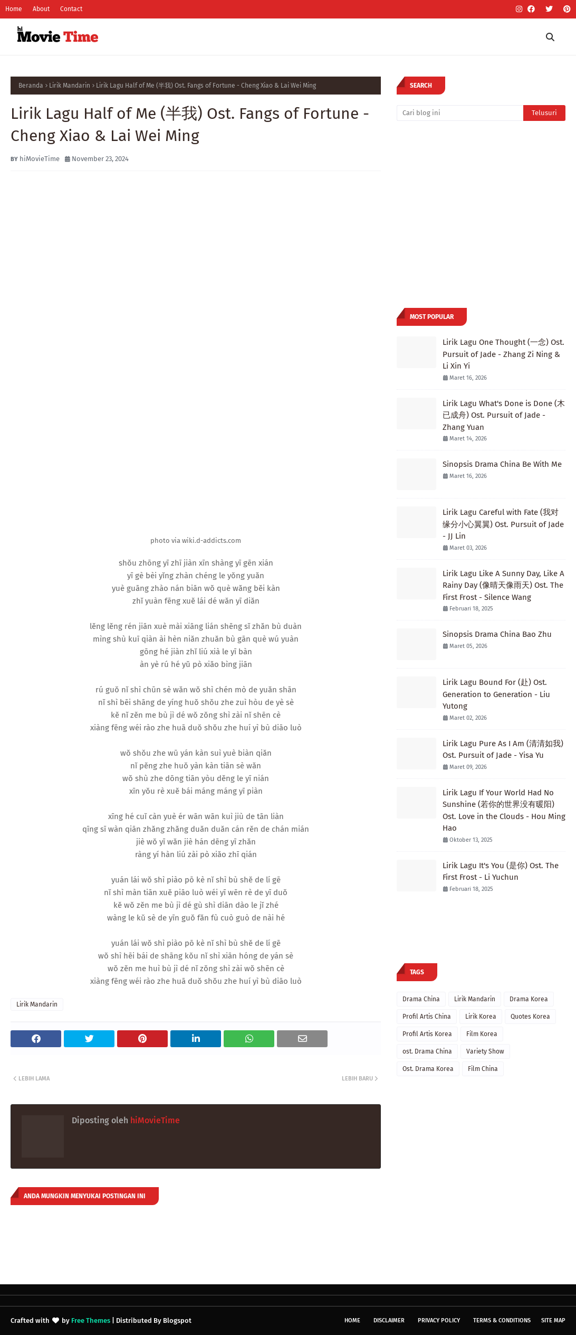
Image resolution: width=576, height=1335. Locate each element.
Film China (483, 1069)
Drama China (421, 999)
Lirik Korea (480, 1016)
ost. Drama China (427, 1051)
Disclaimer (389, 1320)
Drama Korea (529, 999)
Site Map (553, 1320)
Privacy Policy (439, 1320)
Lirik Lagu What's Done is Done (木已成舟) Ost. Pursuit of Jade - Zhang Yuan (504, 415)
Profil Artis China (426, 1016)
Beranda (30, 85)
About (41, 9)
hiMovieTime (40, 159)
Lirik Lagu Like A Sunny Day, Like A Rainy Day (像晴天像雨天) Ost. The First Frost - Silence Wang (503, 585)
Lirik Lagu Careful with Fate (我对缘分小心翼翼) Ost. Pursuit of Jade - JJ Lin (503, 524)
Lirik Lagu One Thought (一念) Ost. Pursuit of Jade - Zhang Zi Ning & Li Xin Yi (503, 354)
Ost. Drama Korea (428, 1069)
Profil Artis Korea (427, 1034)
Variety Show (485, 1051)
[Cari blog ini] (460, 113)
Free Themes (90, 1320)
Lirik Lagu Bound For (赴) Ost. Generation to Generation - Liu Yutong (496, 694)
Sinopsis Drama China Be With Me (502, 464)
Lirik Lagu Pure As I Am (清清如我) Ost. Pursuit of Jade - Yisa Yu (503, 749)
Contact (71, 9)
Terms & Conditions (502, 1320)
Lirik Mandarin (69, 85)
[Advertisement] (485, 213)
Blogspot (177, 1320)
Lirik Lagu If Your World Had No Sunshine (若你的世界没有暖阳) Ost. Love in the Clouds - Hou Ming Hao (504, 810)
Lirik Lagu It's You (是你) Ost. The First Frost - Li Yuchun (501, 871)
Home (13, 9)
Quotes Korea (530, 1016)
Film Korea (481, 1034)
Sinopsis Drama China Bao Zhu (497, 634)
